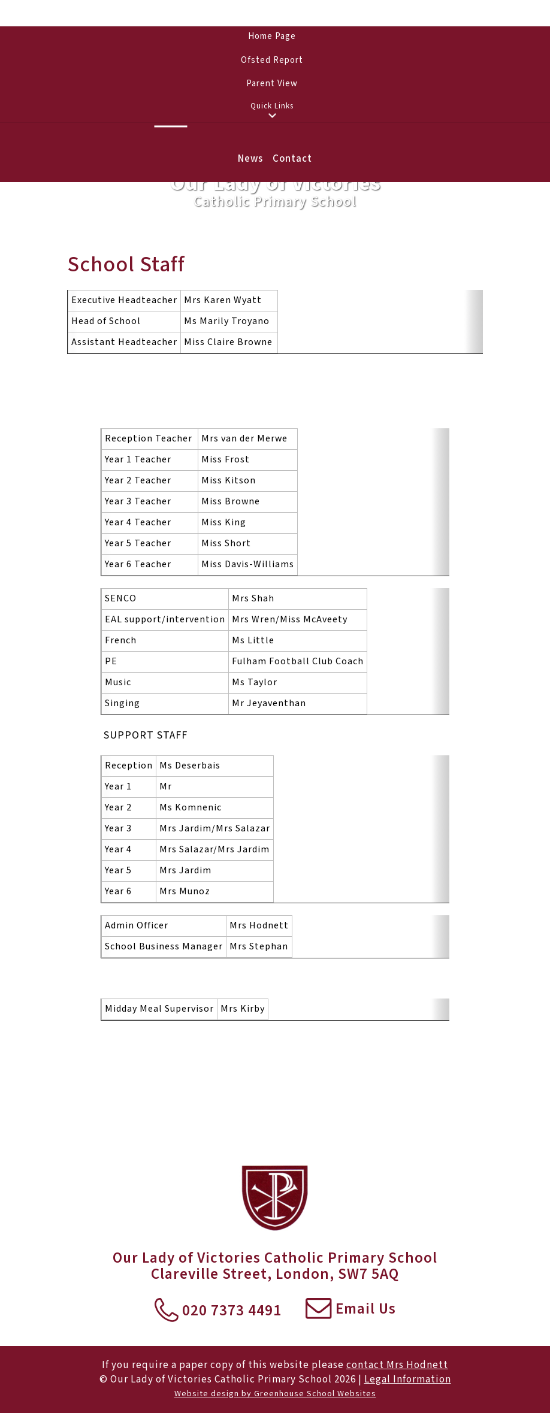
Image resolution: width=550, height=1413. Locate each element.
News (250, 158)
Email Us (351, 1310)
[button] (272, 116)
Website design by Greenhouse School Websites (275, 1393)
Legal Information (407, 1379)
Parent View (272, 83)
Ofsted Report (272, 60)
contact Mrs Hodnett (397, 1365)
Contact (292, 158)
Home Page (272, 36)
